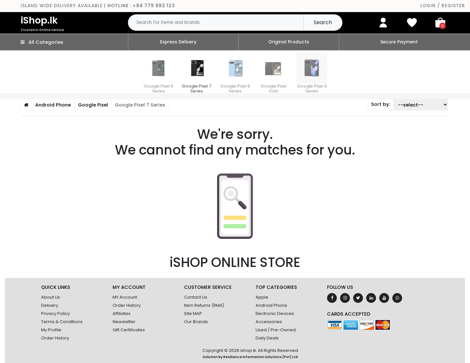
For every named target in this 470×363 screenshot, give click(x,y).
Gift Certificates (129, 330)
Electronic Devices (275, 313)
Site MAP (193, 313)
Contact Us (195, 297)
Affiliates (122, 313)
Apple (262, 297)
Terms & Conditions (62, 321)
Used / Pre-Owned (276, 330)
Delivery (49, 305)
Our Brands (196, 321)
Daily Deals (267, 338)
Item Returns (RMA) (204, 305)
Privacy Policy (55, 313)
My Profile (51, 330)
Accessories (269, 321)
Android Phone (271, 305)
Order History (55, 338)
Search (323, 22)
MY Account (125, 297)
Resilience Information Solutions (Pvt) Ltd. (261, 357)
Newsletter (124, 321)
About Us (50, 297)
